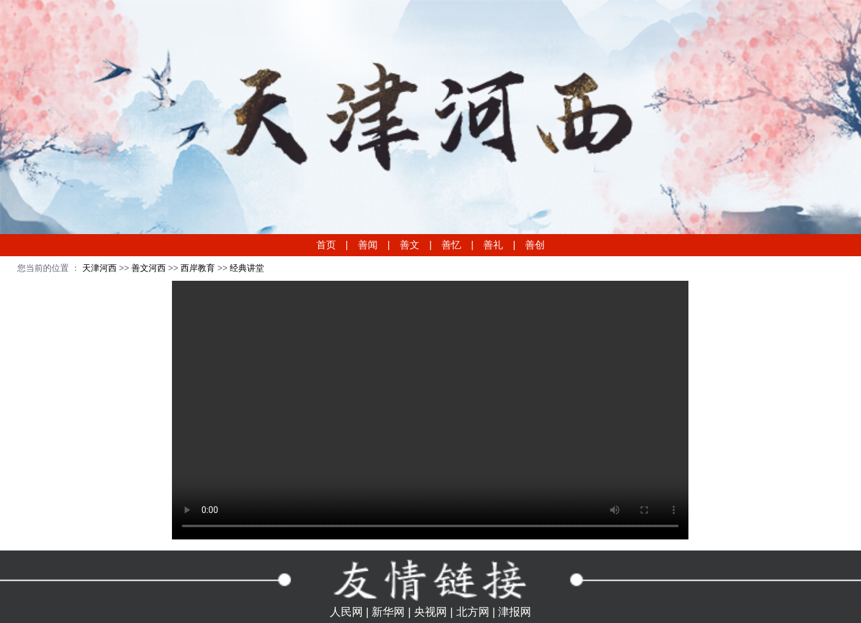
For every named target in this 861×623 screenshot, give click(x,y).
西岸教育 (198, 268)
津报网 (514, 612)
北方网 (472, 612)
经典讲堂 (247, 268)
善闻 (368, 245)
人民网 (346, 612)
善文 (409, 245)
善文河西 (148, 268)
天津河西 (99, 268)
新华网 (388, 612)
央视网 (430, 612)
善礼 (493, 245)
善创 (535, 245)
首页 (326, 245)
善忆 (451, 245)
